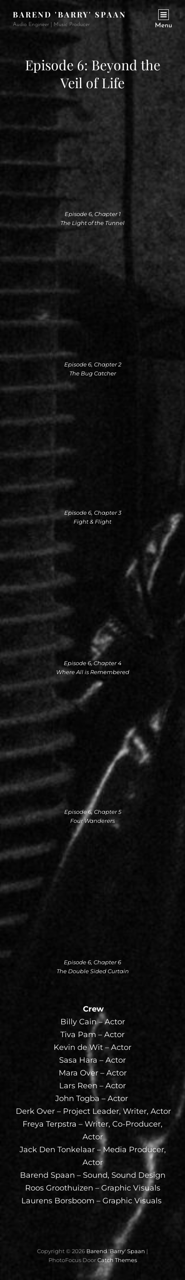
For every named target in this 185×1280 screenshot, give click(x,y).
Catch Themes (117, 1260)
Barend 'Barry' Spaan (69, 14)
